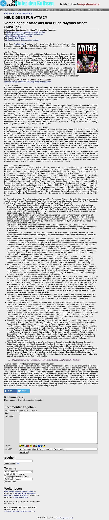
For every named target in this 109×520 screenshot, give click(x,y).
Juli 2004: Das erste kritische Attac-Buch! (19, 511)
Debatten (62, 10)
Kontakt (59, 518)
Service (101, 10)
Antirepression (18, 10)
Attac (15, 13)
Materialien (92, 10)
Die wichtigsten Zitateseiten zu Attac (19, 36)
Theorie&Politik (51, 10)
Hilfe (17, 463)
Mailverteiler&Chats (20, 497)
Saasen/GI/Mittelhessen (77, 10)
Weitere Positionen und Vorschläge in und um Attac (24, 34)
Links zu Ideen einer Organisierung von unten (22, 40)
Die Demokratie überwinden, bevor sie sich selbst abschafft (20, 494)
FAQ (71, 518)
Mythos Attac (20, 44)
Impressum (65, 518)
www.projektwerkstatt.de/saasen (39, 82)
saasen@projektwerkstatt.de (15, 82)
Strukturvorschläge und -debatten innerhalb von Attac (25, 32)
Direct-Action (6, 10)
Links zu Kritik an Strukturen (16, 38)
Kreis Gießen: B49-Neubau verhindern (18, 491)
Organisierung (31, 10)
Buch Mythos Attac (26, 13)
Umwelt (41, 10)
